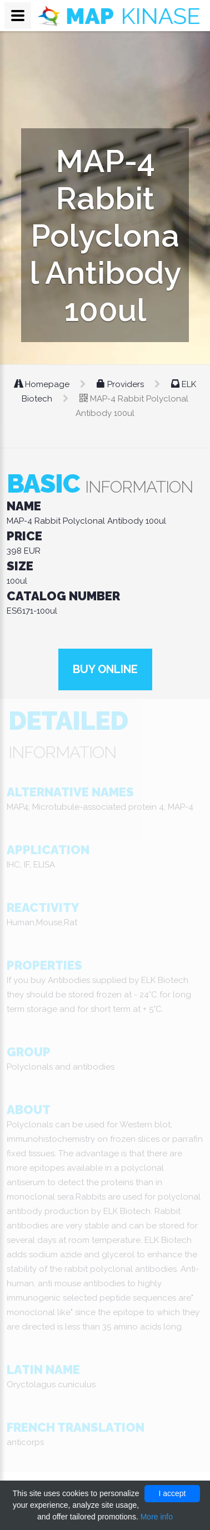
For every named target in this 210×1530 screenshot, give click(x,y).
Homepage (43, 384)
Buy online (105, 669)
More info (157, 1516)
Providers (121, 384)
